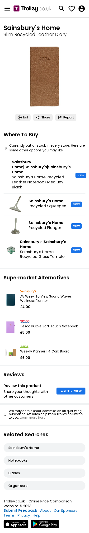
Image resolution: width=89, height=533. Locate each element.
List (22, 117)
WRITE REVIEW (71, 391)
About (45, 510)
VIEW (81, 175)
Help (37, 515)
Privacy (24, 515)
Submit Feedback (20, 510)
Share (42, 117)
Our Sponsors (65, 510)
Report (65, 117)
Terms (9, 515)
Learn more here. (33, 417)
